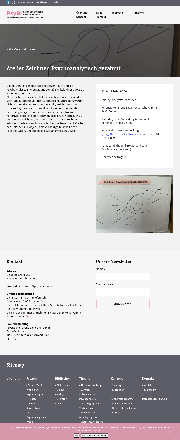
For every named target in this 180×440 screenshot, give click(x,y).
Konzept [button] (81, 16)
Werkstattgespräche (92, 421)
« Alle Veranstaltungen (21, 49)
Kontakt (148, 378)
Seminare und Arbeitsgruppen (88, 415)
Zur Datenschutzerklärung (94, 435)
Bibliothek (62, 378)
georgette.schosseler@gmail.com (122, 134)
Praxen (31, 378)
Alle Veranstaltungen (92, 385)
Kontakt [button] (101, 16)
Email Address (106, 284)
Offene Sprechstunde (34, 406)
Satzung (116, 385)
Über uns (81, 12)
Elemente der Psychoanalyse (87, 396)
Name (100, 269)
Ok (76, 435)
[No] (176, 431)
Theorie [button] (139, 12)
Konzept (117, 378)
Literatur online (61, 401)
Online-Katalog (60, 392)
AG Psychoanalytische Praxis (36, 417)
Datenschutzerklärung (154, 398)
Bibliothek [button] (118, 12)
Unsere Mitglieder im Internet (123, 410)
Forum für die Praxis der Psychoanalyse (34, 390)
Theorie (85, 378)
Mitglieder (118, 389)
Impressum (150, 389)
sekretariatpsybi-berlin (36, 286)
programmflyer (25, 2)
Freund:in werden (122, 403)
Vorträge (86, 389)
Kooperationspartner (122, 398)
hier (27, 316)
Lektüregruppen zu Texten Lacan (90, 406)
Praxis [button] (98, 12)
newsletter (41, 2)
